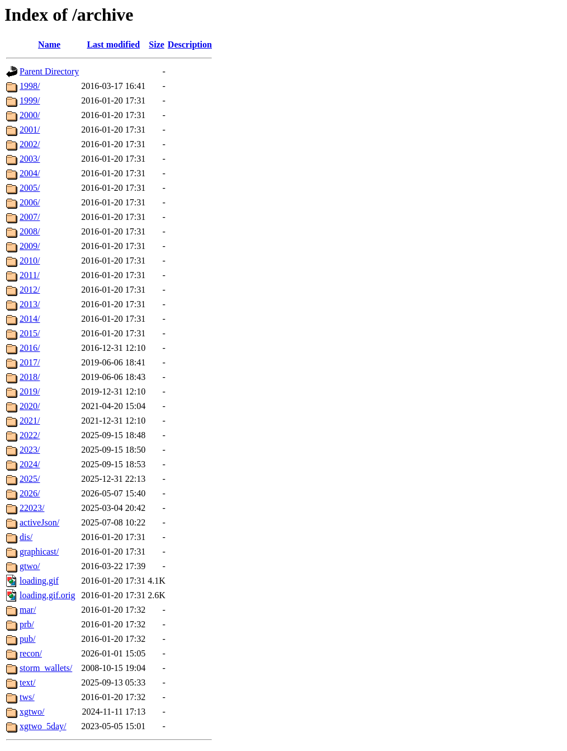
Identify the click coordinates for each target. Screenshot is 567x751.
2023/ (30, 449)
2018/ (30, 377)
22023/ (32, 508)
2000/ (30, 115)
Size (156, 44)
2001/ (30, 129)
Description (190, 44)
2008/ (30, 231)
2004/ (30, 173)
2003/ (30, 158)
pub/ (27, 639)
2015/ (30, 333)
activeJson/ (39, 522)
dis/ (26, 537)
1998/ (30, 86)
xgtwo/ (32, 711)
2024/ (30, 464)
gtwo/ (30, 566)
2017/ (30, 362)
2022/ (30, 435)
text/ (27, 682)
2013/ (30, 304)
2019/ (30, 391)
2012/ (30, 289)
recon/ (31, 653)
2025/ (30, 479)
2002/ (30, 144)
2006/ (30, 202)
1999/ (30, 100)
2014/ (30, 318)
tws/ (27, 697)
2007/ (30, 217)
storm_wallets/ (46, 668)
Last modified (113, 44)
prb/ (27, 624)
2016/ (30, 348)
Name (49, 44)
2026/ (30, 493)
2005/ (30, 188)
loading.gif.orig (47, 595)
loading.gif (39, 580)
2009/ (30, 246)
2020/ (30, 406)
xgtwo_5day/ (43, 726)
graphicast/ (39, 551)
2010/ (30, 260)
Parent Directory (49, 71)
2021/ (30, 420)
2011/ (30, 275)
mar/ (28, 609)
